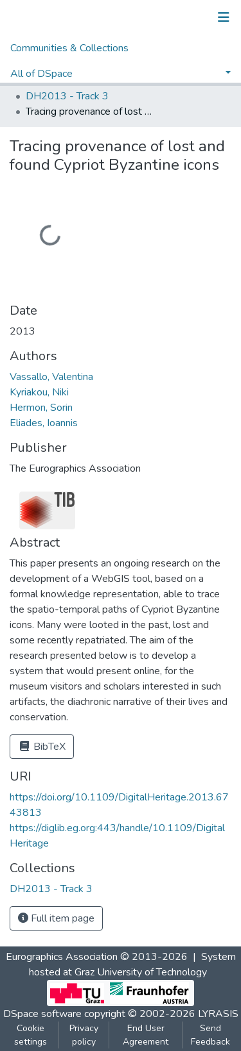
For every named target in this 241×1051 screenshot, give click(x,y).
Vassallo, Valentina (51, 377)
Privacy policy (83, 1035)
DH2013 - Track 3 (67, 96)
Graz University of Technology (141, 972)
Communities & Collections (69, 48)
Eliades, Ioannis (44, 423)
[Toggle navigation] (223, 17)
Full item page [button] (56, 918)
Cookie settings (30, 1035)
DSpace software (42, 1014)
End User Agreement (145, 1035)
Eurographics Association (62, 957)
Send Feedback (210, 1035)
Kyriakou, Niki (39, 392)
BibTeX (42, 747)
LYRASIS (218, 1014)
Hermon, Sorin (41, 408)
